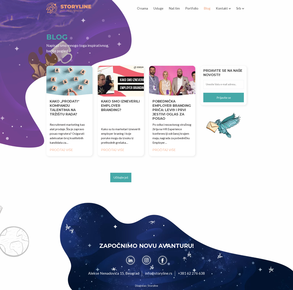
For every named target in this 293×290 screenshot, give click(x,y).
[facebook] (163, 260)
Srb (238, 8)
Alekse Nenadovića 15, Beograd (113, 273)
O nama (142, 8)
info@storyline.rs (158, 273)
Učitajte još (120, 177)
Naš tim (174, 8)
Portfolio (191, 8)
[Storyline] (68, 8)
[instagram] (146, 260)
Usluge (158, 8)
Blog (207, 8)
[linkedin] (130, 260)
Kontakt (222, 8)
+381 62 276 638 (191, 273)
